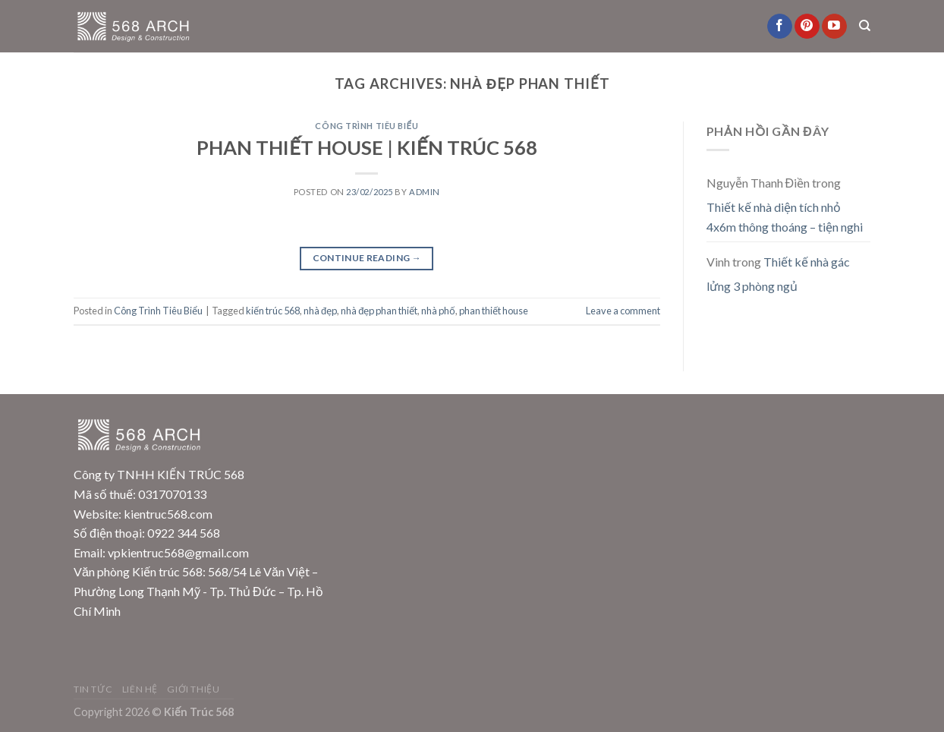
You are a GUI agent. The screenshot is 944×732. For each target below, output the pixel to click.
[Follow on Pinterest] (807, 26)
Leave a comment (623, 310)
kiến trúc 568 (273, 310)
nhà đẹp (320, 310)
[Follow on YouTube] (834, 26)
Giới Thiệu (193, 689)
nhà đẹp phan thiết (379, 310)
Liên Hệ (140, 689)
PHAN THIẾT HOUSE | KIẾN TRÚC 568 (367, 147)
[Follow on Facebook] (779, 26)
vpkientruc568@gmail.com (178, 552)
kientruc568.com (168, 513)
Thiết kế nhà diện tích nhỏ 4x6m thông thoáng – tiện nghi (784, 217)
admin (424, 192)
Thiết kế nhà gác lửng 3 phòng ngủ (778, 273)
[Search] (864, 25)
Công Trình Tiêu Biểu (366, 126)
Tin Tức (93, 689)
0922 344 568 (183, 532)
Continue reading (367, 258)
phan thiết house (493, 310)
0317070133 (172, 494)
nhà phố (438, 310)
